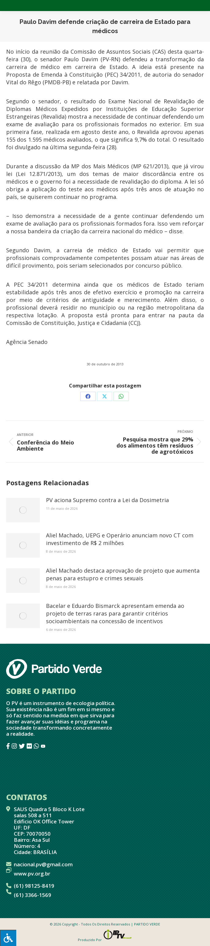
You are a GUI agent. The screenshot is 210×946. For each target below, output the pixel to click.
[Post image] (23, 510)
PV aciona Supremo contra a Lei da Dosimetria (107, 500)
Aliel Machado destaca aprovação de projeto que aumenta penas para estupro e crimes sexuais (123, 574)
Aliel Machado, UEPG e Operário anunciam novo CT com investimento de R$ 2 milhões (119, 539)
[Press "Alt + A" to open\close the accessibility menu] (8, 938)
